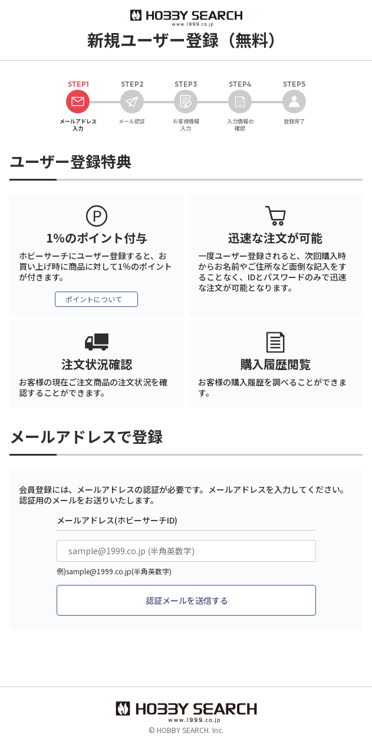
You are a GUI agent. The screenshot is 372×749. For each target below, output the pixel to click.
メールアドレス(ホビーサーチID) (117, 520)
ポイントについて (93, 299)
